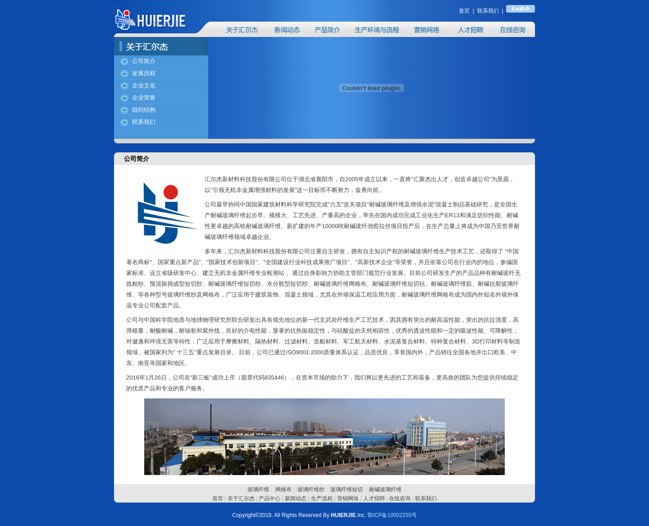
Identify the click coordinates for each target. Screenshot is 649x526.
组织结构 (143, 109)
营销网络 (348, 498)
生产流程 (322, 498)
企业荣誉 (143, 97)
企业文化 (143, 85)
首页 (217, 498)
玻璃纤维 (258, 489)
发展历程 (143, 73)
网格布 (283, 489)
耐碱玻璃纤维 (385, 489)
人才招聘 (374, 498)
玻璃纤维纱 (310, 489)
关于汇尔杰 (241, 498)
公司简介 (143, 61)
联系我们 (143, 122)
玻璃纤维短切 (346, 489)
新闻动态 (295, 498)
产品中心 (269, 498)
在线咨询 (400, 498)
